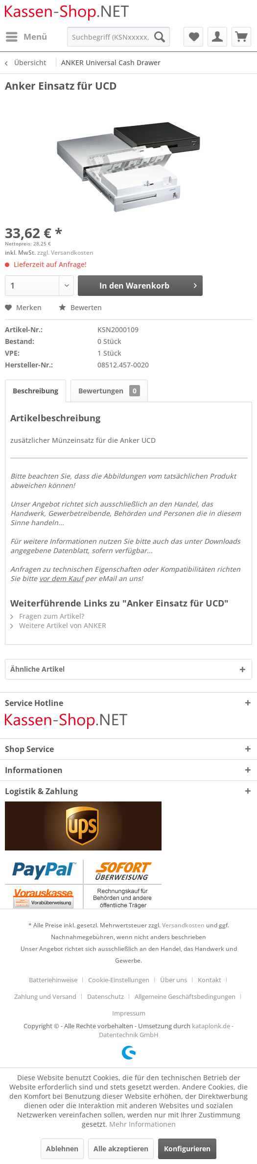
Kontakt (209, 979)
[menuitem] (26, 37)
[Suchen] (159, 37)
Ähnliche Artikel (37, 669)
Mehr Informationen (142, 1124)
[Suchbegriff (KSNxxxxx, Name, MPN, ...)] (118, 37)
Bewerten (80, 307)
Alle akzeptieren (120, 1148)
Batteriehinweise (53, 979)
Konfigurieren (187, 1148)
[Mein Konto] (217, 37)
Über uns (173, 979)
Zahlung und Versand (45, 996)
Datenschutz (105, 996)
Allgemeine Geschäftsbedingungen (185, 996)
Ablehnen (62, 1148)
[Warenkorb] (241, 37)
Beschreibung (35, 390)
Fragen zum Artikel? (47, 616)
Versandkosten (183, 925)
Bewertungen (109, 390)
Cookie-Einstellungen (118, 979)
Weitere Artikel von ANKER (58, 625)
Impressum (128, 1013)
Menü (26, 35)
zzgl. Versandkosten (65, 252)
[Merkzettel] (193, 37)
